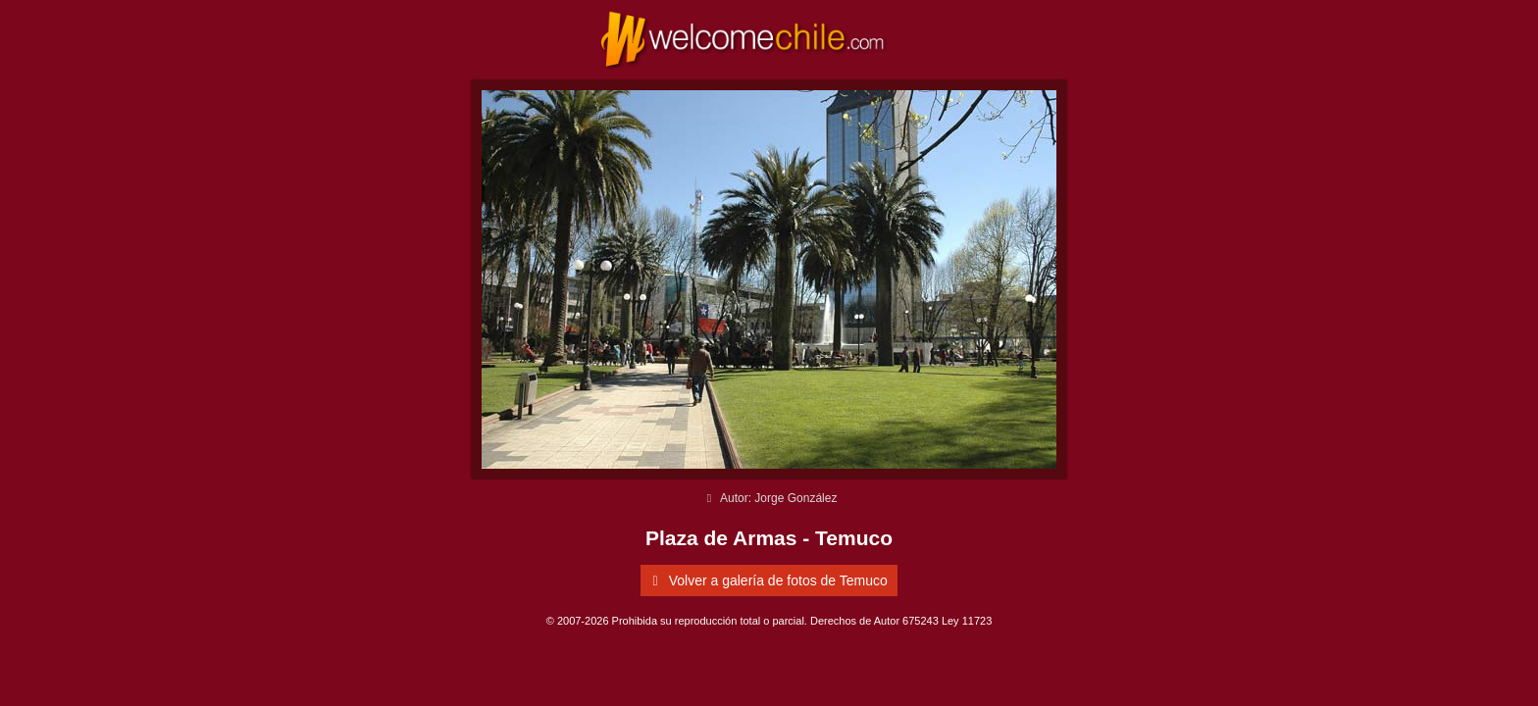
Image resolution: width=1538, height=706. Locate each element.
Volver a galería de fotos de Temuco (766, 580)
